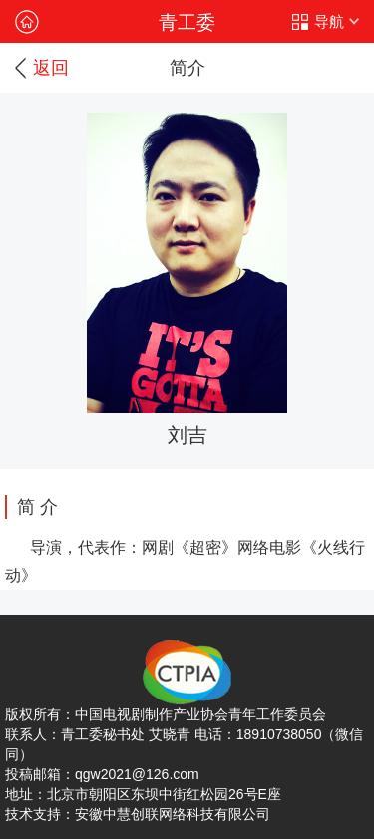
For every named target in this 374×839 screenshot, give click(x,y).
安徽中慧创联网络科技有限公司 (172, 814)
